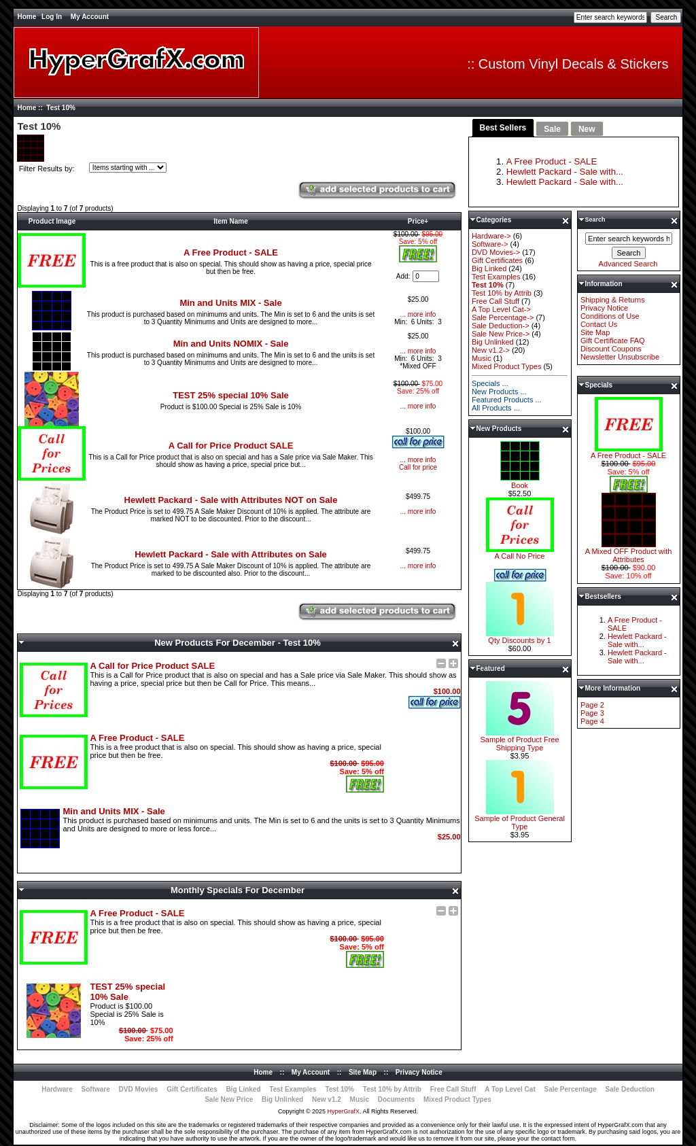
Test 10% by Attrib (502, 293)
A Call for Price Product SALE (231, 445)
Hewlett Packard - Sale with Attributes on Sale (231, 554)
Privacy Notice (604, 308)
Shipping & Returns (612, 300)
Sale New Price (229, 1099)
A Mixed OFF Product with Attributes (628, 551)
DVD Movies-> (496, 252)
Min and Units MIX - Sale (230, 303)
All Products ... (496, 408)
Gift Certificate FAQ (612, 340)
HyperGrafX (344, 1111)
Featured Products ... (507, 400)
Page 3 (592, 713)
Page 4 (592, 721)
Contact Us (598, 324)
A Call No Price (520, 552)
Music (481, 358)
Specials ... (490, 383)
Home (26, 16)
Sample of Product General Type (519, 819)
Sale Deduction (630, 1089)
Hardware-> (491, 236)
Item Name (230, 221)
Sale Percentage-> (503, 317)
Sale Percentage (570, 1089)
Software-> (490, 244)
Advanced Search (628, 264)
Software (96, 1089)
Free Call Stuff (495, 301)
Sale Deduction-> (500, 326)
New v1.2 (326, 1099)
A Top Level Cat (510, 1089)
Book (520, 481)
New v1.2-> (491, 350)
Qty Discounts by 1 (520, 636)
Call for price (418, 467)
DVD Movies (138, 1089)
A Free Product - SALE (231, 252)
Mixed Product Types (507, 366)
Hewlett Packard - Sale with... (564, 172)
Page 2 (592, 705)
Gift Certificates (497, 260)
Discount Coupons (611, 349)
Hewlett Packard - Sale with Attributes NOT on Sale (231, 500)
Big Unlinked (493, 342)
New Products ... (499, 391)
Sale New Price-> (500, 334)
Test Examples (496, 277)
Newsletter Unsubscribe (619, 357)
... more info (418, 314)
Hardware (57, 1089)
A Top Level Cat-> (501, 309)
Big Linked (489, 268)
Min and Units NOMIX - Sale (231, 343)
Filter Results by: (47, 168)
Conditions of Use (610, 316)
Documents (396, 1099)
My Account (90, 16)
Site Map (595, 332)
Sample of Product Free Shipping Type (519, 740)
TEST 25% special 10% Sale (231, 395)
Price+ (418, 221)
